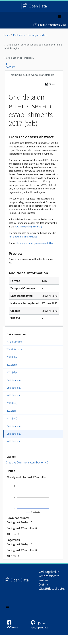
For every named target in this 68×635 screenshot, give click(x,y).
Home (7, 35)
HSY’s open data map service (23, 236)
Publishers (19, 35)
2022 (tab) (12, 410)
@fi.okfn (12, 624)
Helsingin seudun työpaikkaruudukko (35, 243)
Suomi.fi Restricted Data (52, 24)
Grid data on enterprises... (20, 57)
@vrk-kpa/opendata (39, 624)
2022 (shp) (12, 364)
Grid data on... (14, 380)
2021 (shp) (12, 372)
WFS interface (14, 341)
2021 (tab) (12, 418)
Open (50, 84)
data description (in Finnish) (28, 226)
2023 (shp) (12, 357)
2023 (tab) (12, 403)
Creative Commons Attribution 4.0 (27, 462)
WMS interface (14, 349)
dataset (11, 67)
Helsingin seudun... (38, 35)
